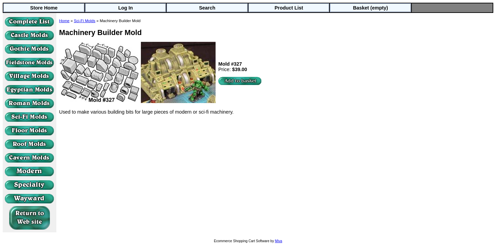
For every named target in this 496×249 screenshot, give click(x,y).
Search (207, 8)
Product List (289, 8)
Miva (278, 241)
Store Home (44, 8)
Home (64, 21)
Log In (125, 8)
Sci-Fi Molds (84, 21)
